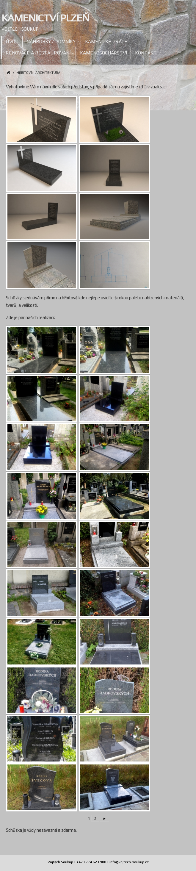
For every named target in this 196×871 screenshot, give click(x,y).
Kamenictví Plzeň (45, 18)
